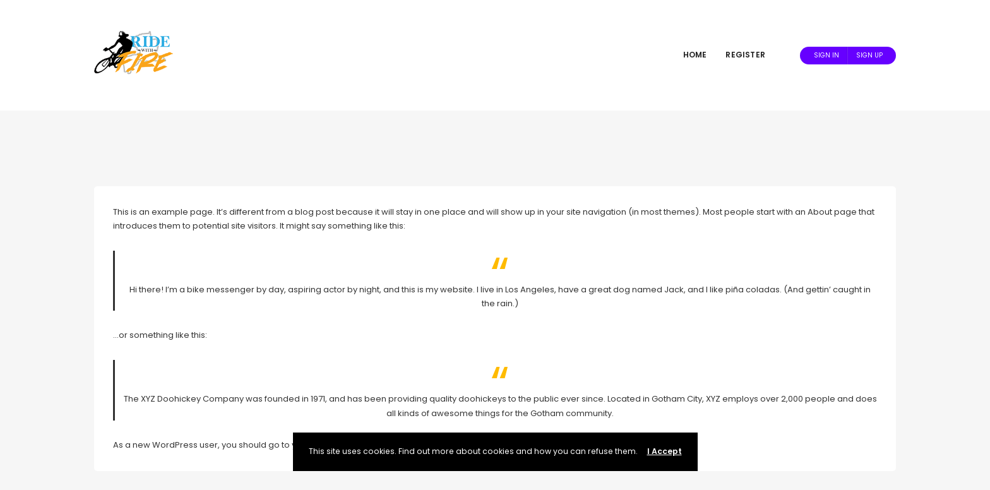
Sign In (826, 55)
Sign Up (869, 55)
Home (695, 54)
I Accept (664, 451)
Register (745, 54)
